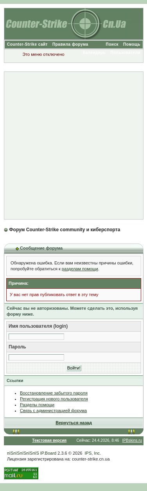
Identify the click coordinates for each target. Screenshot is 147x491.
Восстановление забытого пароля (54, 393)
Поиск (112, 44)
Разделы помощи (37, 404)
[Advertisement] (73, 145)
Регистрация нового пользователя (54, 398)
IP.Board (48, 453)
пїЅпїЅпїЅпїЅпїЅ (23, 453)
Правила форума (70, 44)
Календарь (94, 52)
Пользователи (125, 52)
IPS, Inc (92, 453)
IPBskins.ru (132, 440)
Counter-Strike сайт (27, 44)
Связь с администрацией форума (53, 410)
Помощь (131, 44)
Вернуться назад (74, 422)
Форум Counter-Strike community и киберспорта (64, 229)
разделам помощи (80, 268)
